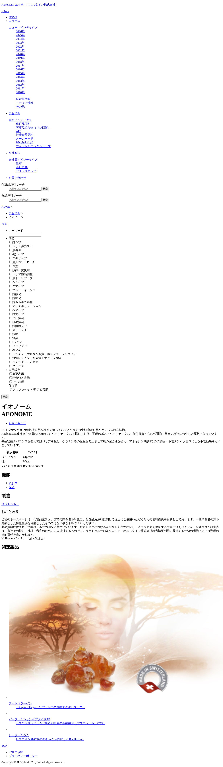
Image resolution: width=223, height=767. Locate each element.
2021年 (20, 50)
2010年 (20, 92)
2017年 (20, 65)
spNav (5, 11)
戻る (4, 223)
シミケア (18, 282)
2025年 (20, 35)
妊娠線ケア (19, 326)
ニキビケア (19, 258)
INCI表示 (18, 381)
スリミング (19, 330)
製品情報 (14, 113)
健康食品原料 (24, 134)
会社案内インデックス (23, 159)
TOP (4, 745)
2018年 (20, 61)
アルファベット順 (24, 389)
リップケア (19, 346)
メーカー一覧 (24, 138)
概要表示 (18, 373)
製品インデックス (20, 120)
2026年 (20, 31)
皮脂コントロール (24, 262)
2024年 (20, 38)
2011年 (20, 88)
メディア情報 (24, 102)
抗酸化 (16, 294)
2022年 (20, 46)
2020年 (20, 54)
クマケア (18, 286)
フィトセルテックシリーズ (33, 146)
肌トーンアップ (22, 278)
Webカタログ (24, 142)
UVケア (17, 342)
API (18, 131)
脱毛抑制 (18, 322)
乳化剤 (16, 350)
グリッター (19, 366)
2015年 (20, 73)
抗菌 (15, 334)
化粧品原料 (23, 123)
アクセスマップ (26, 171)
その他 (20, 106)
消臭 (15, 338)
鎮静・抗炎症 (21, 270)
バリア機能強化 (22, 274)
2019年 (20, 58)
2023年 (20, 42)
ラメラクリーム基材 (25, 362)
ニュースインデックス (23, 27)
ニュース (14, 20)
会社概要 (22, 167)
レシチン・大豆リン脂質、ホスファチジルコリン (44, 354)
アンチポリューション (26, 306)
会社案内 (14, 152)
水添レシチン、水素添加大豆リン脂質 (37, 358)
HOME (13, 17)
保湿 (15, 266)
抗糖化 (16, 298)
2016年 (20, 69)
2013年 (20, 80)
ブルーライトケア (24, 290)
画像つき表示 (21, 377)
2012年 (20, 84)
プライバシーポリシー (23, 755)
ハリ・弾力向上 (22, 246)
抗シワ (16, 242)
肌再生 (16, 250)
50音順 (44, 389)
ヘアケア (18, 310)
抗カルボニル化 (22, 302)
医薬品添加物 (33, 127)
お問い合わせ (17, 177)
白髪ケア (18, 314)
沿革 (19, 163)
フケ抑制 (18, 318)
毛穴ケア (18, 254)
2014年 (20, 77)
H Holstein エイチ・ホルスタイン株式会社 (28, 4)
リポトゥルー (10, 504)
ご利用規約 (16, 752)
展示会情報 (23, 99)
